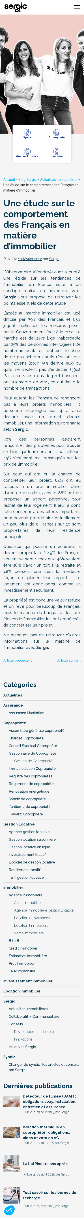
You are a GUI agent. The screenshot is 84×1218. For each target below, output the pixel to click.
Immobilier (13, 887)
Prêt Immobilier (21, 963)
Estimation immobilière (28, 956)
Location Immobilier (22, 991)
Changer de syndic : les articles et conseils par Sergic (44, 1067)
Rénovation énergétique (29, 791)
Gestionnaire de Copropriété (32, 753)
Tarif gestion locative (26, 877)
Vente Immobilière (29, 933)
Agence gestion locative (29, 832)
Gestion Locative (19, 824)
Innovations (23, 1039)
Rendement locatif (25, 870)
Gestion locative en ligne (29, 847)
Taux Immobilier (22, 971)
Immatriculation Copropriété (32, 768)
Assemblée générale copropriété (37, 730)
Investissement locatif (27, 855)
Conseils (16, 1024)
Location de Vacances (32, 918)
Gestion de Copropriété (33, 761)
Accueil (9, 179)
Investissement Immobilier (28, 981)
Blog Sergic (27, 179)
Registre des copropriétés (30, 776)
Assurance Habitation (26, 713)
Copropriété (14, 723)
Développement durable (34, 1032)
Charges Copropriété (26, 738)
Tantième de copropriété (30, 806)
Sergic (9, 1001)
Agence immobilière (26, 895)
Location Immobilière (31, 925)
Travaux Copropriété (26, 814)
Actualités (12, 695)
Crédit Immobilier (23, 948)
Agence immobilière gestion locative (43, 910)
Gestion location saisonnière (32, 839)
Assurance (13, 705)
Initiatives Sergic (22, 1047)
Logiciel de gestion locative (32, 862)
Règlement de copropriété (31, 784)
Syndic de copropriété (27, 799)
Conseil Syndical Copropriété (33, 746)
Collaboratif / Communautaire (34, 1016)
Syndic (9, 1057)
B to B (14, 941)
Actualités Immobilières (59, 179)
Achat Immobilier (28, 903)
